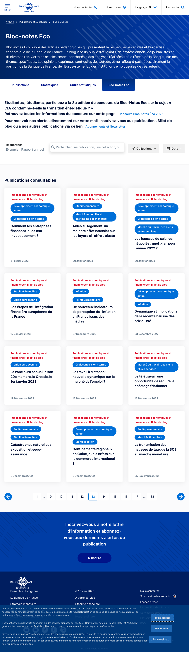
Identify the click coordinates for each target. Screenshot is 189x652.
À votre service (84, 593)
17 (138, 492)
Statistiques (49, 85)
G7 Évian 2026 (84, 587)
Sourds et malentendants (155, 592)
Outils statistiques (83, 85)
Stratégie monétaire (22, 599)
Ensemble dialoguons (23, 587)
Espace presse (149, 598)
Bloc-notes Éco (118, 85)
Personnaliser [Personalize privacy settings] (160, 639)
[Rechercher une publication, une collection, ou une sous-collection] (87, 147)
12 (83, 492)
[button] (143, 147)
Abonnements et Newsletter (105, 126)
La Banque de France (23, 593)
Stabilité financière (86, 599)
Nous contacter (149, 586)
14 (105, 492)
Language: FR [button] (146, 7)
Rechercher (14, 145)
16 (127, 492)
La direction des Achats (154, 603)
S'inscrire (94, 554)
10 (62, 492)
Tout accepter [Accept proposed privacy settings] (162, 617)
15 (116, 492)
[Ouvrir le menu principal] (7, 7)
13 (94, 492)
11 (73, 492)
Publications (20, 85)
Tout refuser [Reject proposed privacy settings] (161, 628)
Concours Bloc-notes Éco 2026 (140, 114)
